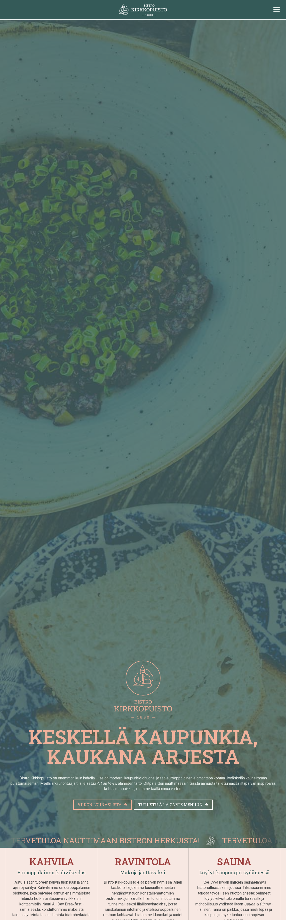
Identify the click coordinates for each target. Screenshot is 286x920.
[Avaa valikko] (276, 9)
